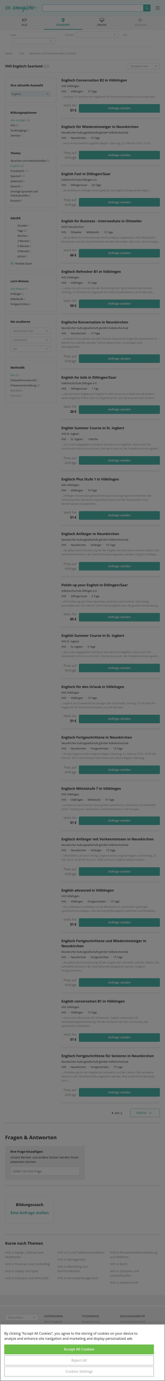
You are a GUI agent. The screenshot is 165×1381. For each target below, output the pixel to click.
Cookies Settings (79, 1371)
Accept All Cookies (79, 1349)
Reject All (79, 1360)
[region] (82, 1352)
